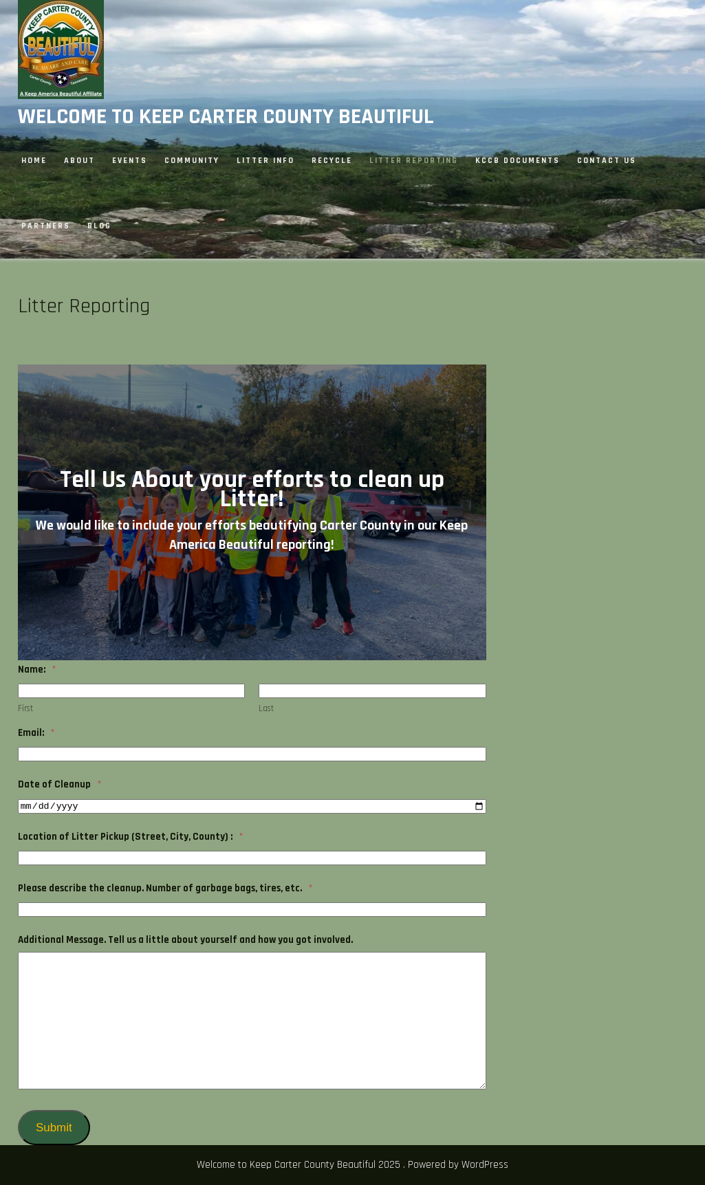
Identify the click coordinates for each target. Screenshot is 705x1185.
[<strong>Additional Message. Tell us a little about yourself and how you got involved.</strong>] (252, 1020)
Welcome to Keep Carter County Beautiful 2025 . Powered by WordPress (352, 1164)
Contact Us (606, 160)
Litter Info (265, 160)
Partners (45, 226)
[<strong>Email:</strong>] (252, 754)
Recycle (332, 160)
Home (34, 160)
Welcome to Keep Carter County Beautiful (226, 116)
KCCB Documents (517, 160)
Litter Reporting (413, 160)
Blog (99, 226)
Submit (54, 1127)
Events (129, 160)
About (79, 160)
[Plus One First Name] (132, 691)
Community (191, 160)
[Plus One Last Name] (372, 691)
